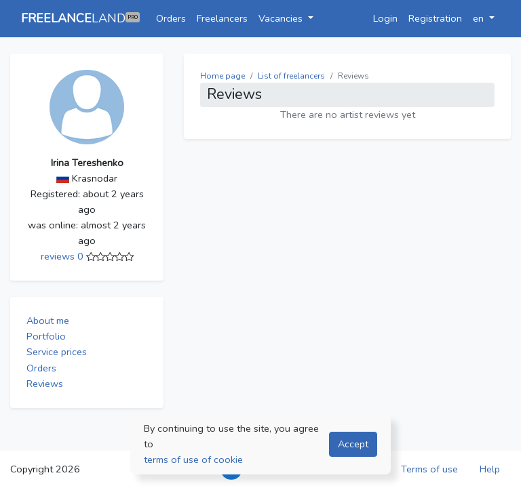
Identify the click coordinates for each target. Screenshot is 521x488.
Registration (435, 18)
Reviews (44, 383)
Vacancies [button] (281, 18)
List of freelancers (291, 75)
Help (490, 469)
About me (47, 320)
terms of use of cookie (193, 459)
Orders (171, 18)
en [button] (479, 18)
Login (385, 18)
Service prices (56, 352)
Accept (353, 444)
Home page (222, 75)
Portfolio (46, 336)
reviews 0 (63, 256)
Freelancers (222, 18)
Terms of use (429, 469)
